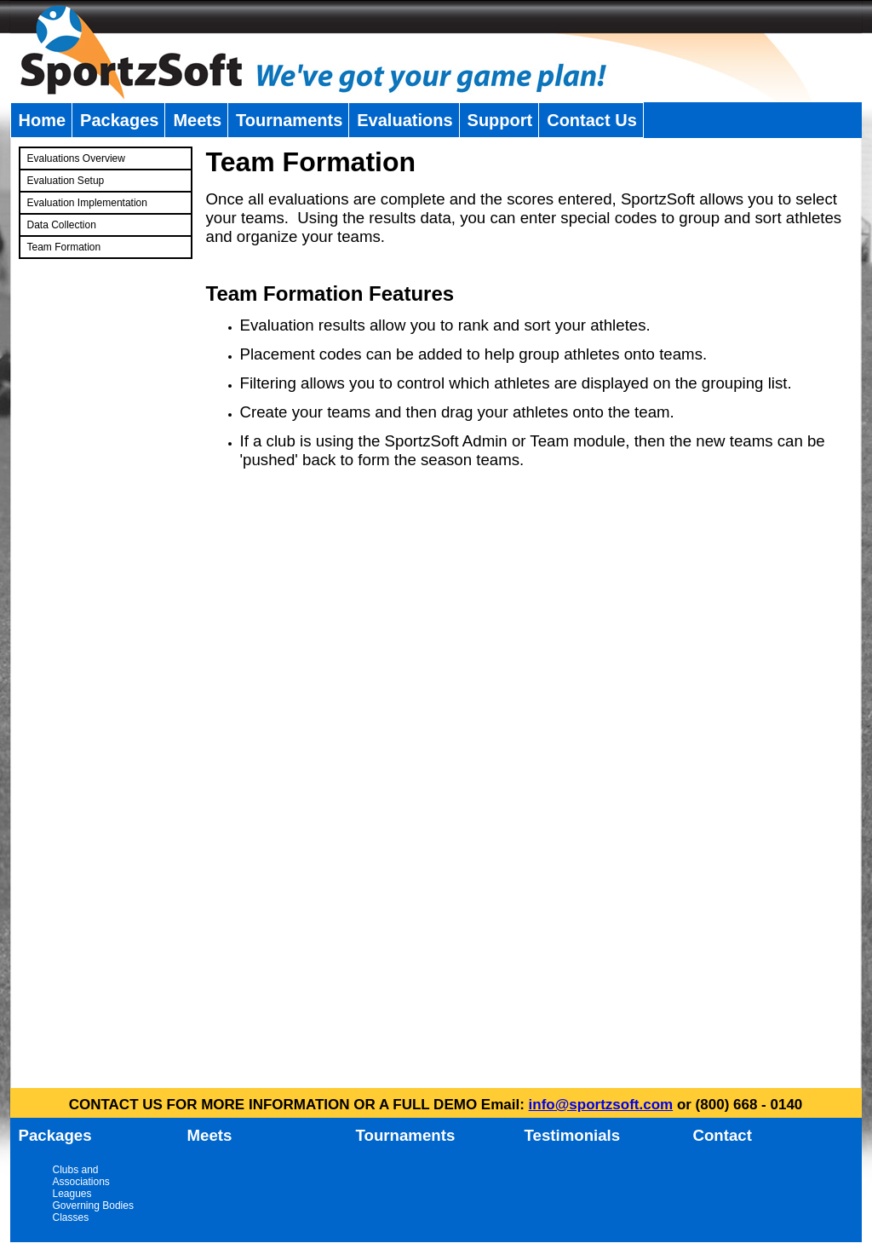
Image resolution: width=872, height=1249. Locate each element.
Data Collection (61, 225)
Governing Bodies (93, 1206)
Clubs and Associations (81, 1176)
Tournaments (289, 120)
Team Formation (64, 247)
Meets (197, 120)
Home (42, 120)
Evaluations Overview (76, 158)
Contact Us (592, 120)
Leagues (72, 1194)
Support (500, 120)
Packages (119, 120)
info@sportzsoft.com (601, 1104)
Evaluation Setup (66, 181)
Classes (71, 1217)
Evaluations (404, 120)
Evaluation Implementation (87, 203)
